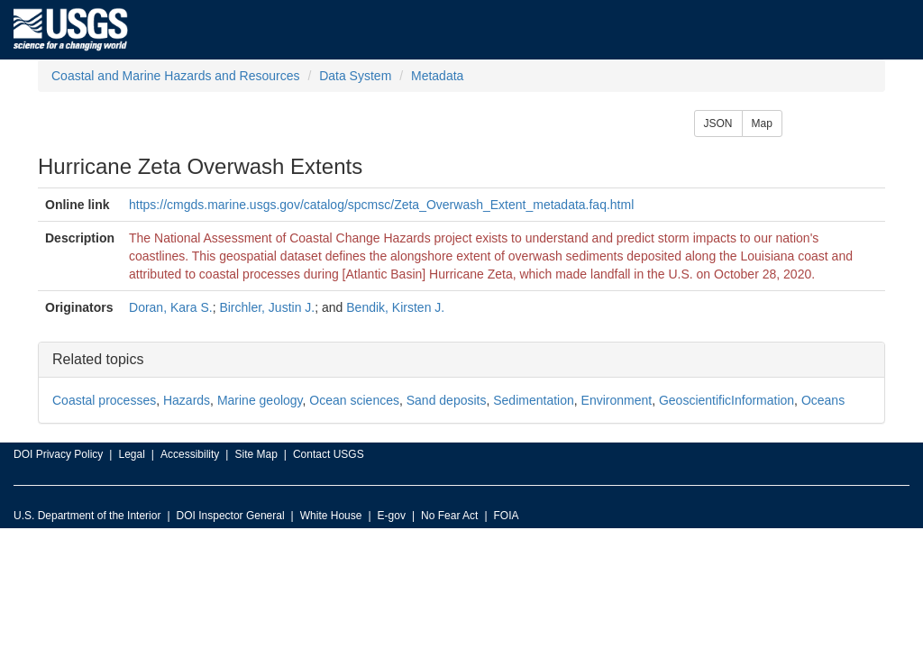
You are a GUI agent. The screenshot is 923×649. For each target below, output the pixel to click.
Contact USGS (328, 454)
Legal (131, 454)
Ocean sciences (354, 400)
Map (762, 123)
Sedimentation (533, 400)
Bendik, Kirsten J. (395, 307)
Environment (617, 400)
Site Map (255, 454)
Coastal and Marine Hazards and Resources (175, 76)
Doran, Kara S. (171, 307)
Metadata (437, 76)
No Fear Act (449, 515)
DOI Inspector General (231, 515)
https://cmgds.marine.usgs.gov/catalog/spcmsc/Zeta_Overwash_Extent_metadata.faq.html (381, 204)
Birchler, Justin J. (267, 307)
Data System (355, 76)
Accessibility (189, 454)
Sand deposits (447, 400)
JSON (718, 123)
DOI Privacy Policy (58, 454)
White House (331, 515)
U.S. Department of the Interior (87, 515)
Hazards (186, 400)
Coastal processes (104, 400)
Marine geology (260, 400)
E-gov (392, 515)
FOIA (506, 515)
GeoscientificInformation (726, 400)
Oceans (823, 400)
